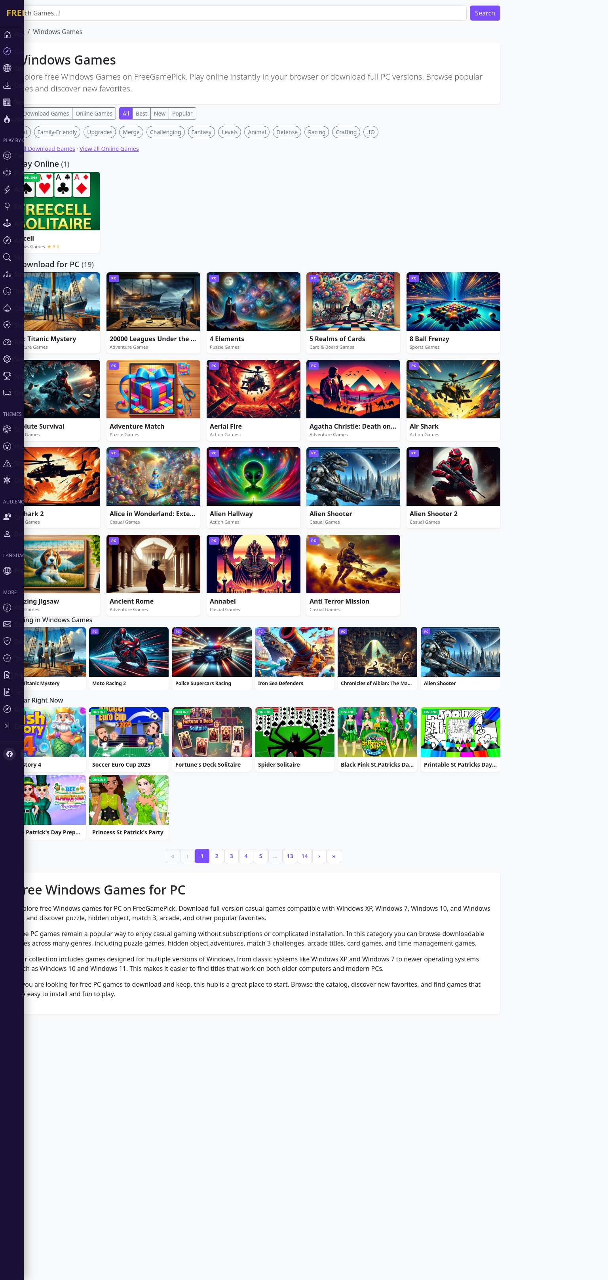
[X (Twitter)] (27, 754)
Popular (206, 113)
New (183, 113)
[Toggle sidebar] (47, 726)
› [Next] (343, 1096)
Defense (310, 249)
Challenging (189, 249)
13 (313, 1096)
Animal (281, 249)
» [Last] (357, 1096)
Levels (253, 249)
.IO (394, 249)
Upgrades (123, 249)
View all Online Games (133, 266)
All (149, 113)
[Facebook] (9, 754)
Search (509, 13)
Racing (340, 249)
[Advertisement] (277, 181)
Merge (154, 249)
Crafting (369, 249)
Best (165, 113)
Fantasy (225, 249)
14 (328, 1096)
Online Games (117, 113)
